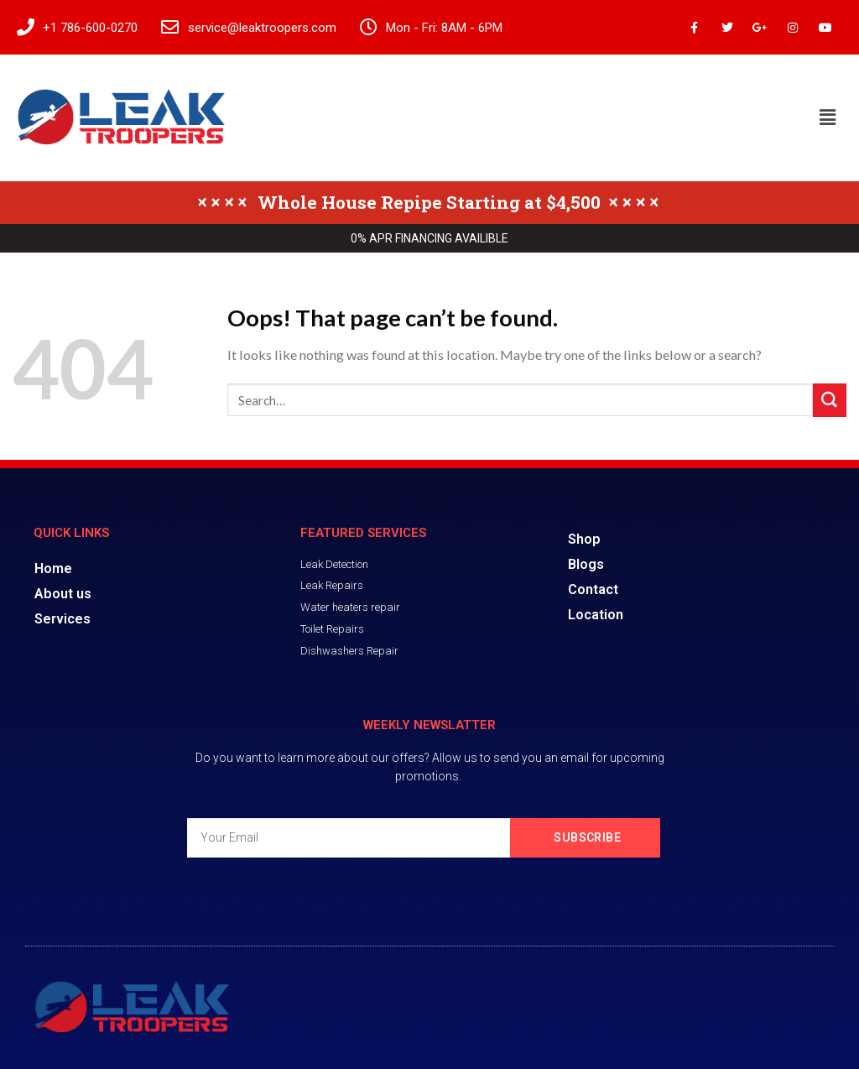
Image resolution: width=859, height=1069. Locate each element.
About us (62, 594)
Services (62, 619)
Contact (593, 589)
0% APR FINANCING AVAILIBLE (429, 238)
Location (595, 615)
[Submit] (829, 400)
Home (53, 568)
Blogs (586, 564)
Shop (584, 539)
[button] (828, 117)
